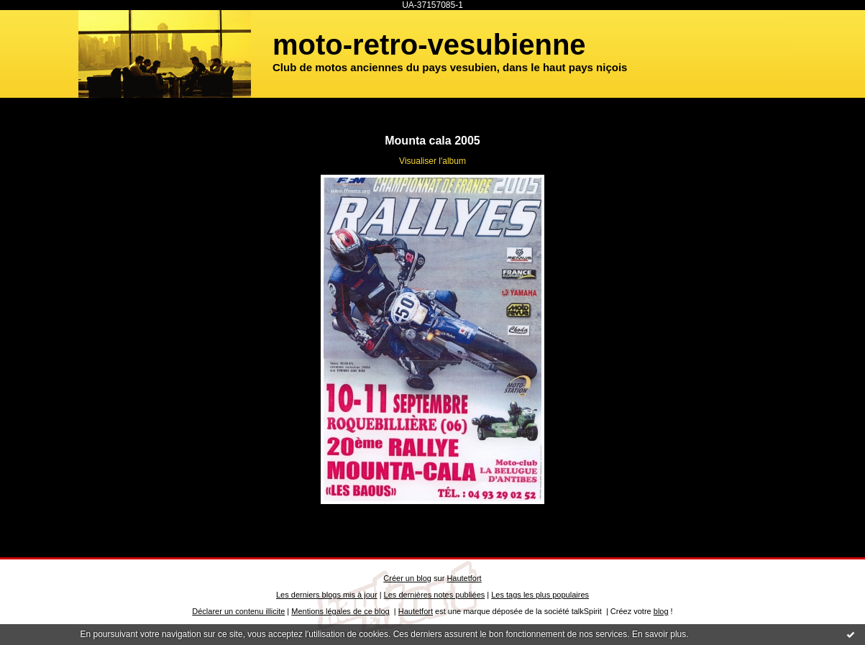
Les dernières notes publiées (434, 594)
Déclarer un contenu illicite (238, 611)
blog (661, 611)
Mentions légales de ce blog (340, 611)
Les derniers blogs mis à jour (326, 594)
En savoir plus (659, 634)
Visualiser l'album (432, 161)
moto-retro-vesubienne (429, 44)
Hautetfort (464, 578)
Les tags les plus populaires (540, 594)
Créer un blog (407, 578)
